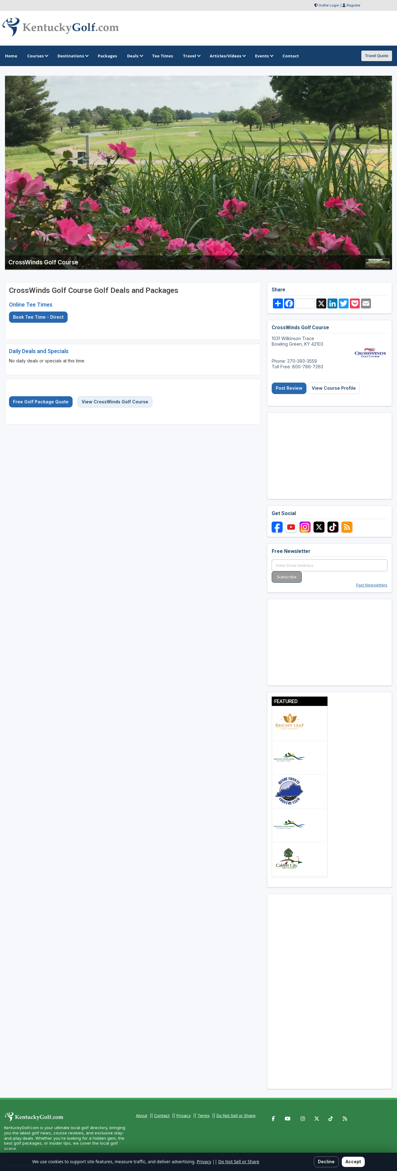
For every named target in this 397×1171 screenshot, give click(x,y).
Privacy (183, 1115)
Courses (37, 56)
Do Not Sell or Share (236, 1115)
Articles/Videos (227, 56)
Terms (204, 1115)
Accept (353, 1161)
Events (264, 56)
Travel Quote (376, 55)
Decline (326, 1161)
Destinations (72, 56)
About (141, 1115)
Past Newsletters (371, 585)
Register (353, 5)
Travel (191, 56)
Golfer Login (329, 5)
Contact (162, 1115)
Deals (134, 56)
